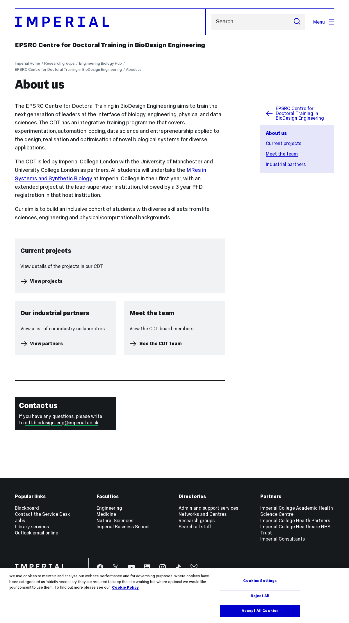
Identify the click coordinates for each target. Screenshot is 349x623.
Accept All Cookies (260, 610)
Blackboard (27, 508)
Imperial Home (27, 63)
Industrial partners (286, 164)
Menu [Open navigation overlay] (323, 22)
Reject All (260, 596)
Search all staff (195, 527)
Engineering (109, 508)
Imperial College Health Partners (295, 520)
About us (134, 69)
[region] (174, 595)
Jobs (20, 520)
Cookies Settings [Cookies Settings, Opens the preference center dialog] (260, 580)
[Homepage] (110, 21)
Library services (32, 527)
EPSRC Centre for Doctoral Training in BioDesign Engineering (110, 45)
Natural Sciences (115, 520)
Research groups (59, 63)
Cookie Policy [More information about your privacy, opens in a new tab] (125, 587)
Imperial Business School (123, 527)
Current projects (283, 143)
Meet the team (282, 154)
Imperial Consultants (282, 539)
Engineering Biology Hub (100, 63)
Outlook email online (36, 533)
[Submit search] (297, 22)
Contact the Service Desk (42, 514)
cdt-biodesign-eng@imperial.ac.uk (61, 423)
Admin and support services (208, 508)
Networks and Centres (203, 514)
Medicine (106, 514)
